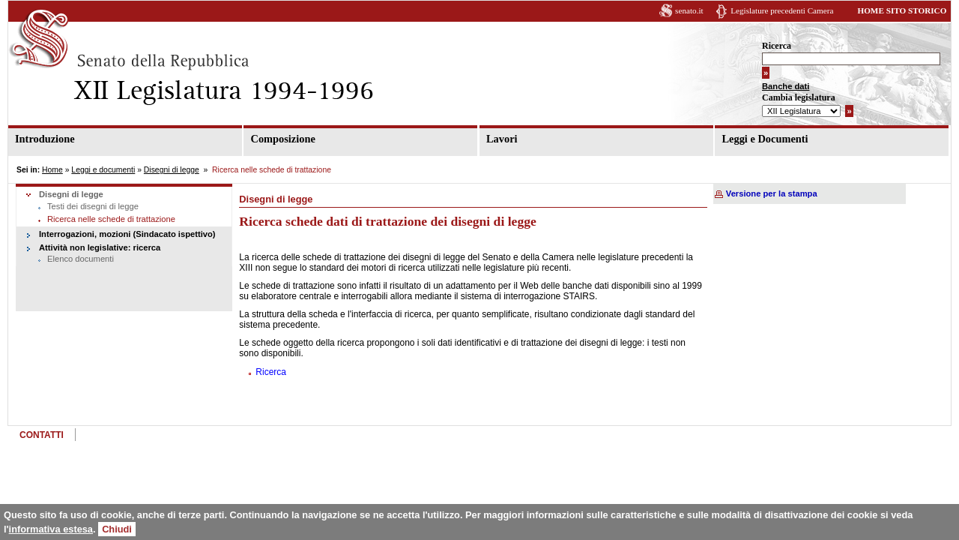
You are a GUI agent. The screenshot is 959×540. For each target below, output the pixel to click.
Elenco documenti (80, 258)
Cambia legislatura (798, 97)
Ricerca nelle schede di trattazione (111, 219)
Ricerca (776, 45)
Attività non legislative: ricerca (99, 247)
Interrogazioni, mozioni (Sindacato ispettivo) (127, 234)
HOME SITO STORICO (901, 10)
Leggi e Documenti (764, 139)
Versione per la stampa (771, 193)
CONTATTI (41, 435)
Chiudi (117, 529)
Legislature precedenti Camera (781, 10)
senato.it (689, 10)
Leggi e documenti (103, 170)
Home (52, 170)
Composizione (282, 139)
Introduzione (45, 139)
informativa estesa (51, 529)
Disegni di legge (171, 170)
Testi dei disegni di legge (93, 206)
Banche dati (785, 86)
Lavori (502, 139)
